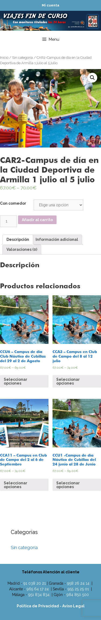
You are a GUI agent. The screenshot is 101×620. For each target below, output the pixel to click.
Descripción (17, 239)
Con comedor (13, 203)
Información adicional (57, 239)
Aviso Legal (73, 606)
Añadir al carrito (37, 220)
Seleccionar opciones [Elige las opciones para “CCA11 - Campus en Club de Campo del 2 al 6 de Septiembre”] (15, 485)
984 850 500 (78, 594)
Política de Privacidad (38, 606)
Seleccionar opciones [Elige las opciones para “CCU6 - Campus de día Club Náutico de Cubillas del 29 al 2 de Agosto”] (15, 381)
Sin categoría (22, 58)
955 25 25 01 (78, 589)
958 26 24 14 (78, 583)
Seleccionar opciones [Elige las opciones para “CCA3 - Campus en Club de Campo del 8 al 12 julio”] (68, 381)
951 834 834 (39, 594)
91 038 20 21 (34, 583)
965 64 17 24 (38, 589)
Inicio (4, 58)
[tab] (17, 240)
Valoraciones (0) (21, 249)
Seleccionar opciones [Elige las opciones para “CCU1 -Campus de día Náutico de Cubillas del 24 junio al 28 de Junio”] (68, 485)
